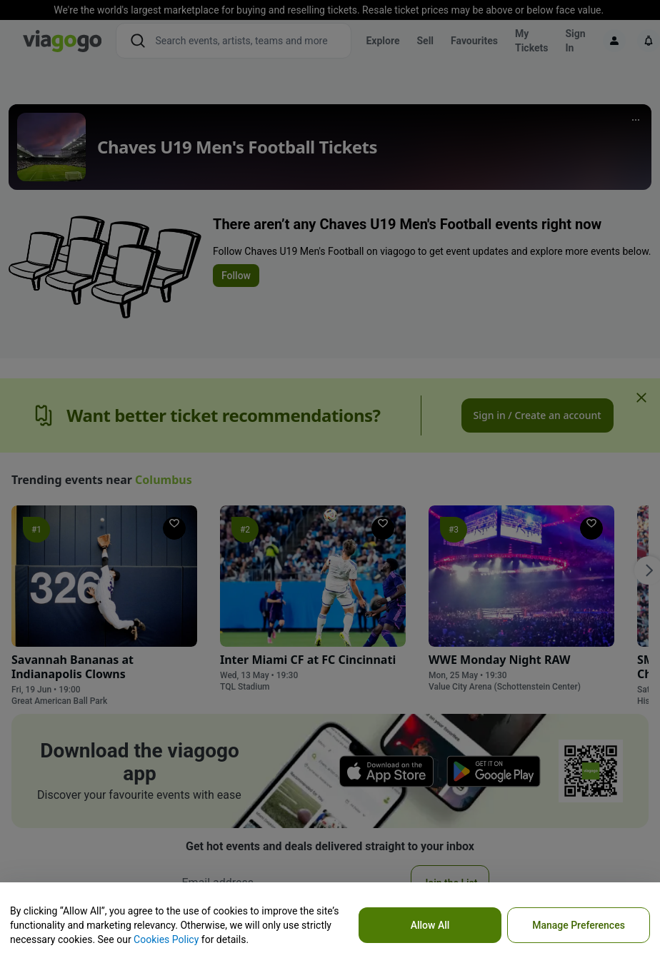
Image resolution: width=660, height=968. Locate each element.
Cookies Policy (166, 939)
